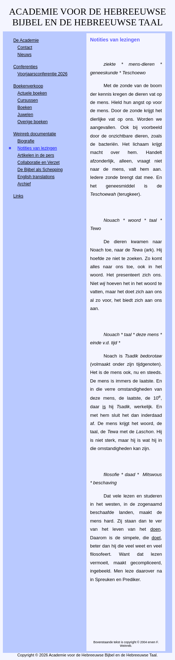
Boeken (25, 107)
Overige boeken (33, 121)
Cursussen (28, 100)
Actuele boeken (32, 93)
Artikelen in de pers (36, 155)
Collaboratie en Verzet (39, 162)
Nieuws (24, 54)
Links (18, 196)
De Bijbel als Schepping (40, 169)
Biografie (26, 141)
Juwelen (25, 114)
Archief (24, 183)
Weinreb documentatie (34, 133)
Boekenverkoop (28, 86)
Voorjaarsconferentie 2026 (43, 73)
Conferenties (25, 66)
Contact (25, 47)
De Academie (26, 40)
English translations (36, 176)
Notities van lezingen (37, 148)
